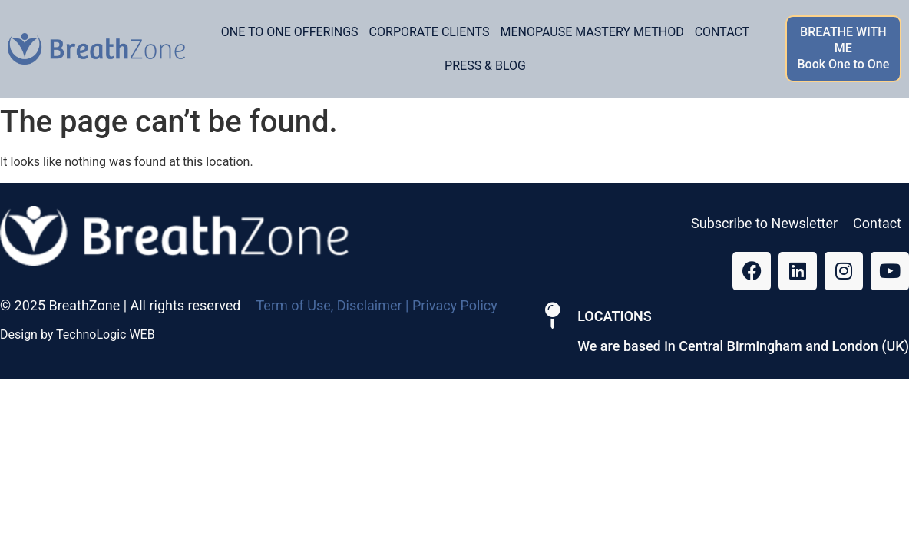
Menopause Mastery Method (591, 32)
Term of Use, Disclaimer (329, 305)
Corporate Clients (429, 32)
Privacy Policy (454, 305)
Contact (722, 32)
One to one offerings (290, 32)
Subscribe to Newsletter (764, 223)
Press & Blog (485, 65)
